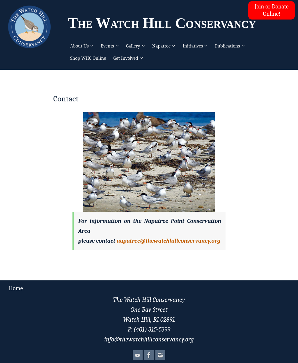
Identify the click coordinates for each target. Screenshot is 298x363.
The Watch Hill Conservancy (162, 23)
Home (16, 288)
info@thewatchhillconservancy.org (149, 339)
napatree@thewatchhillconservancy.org (168, 240)
